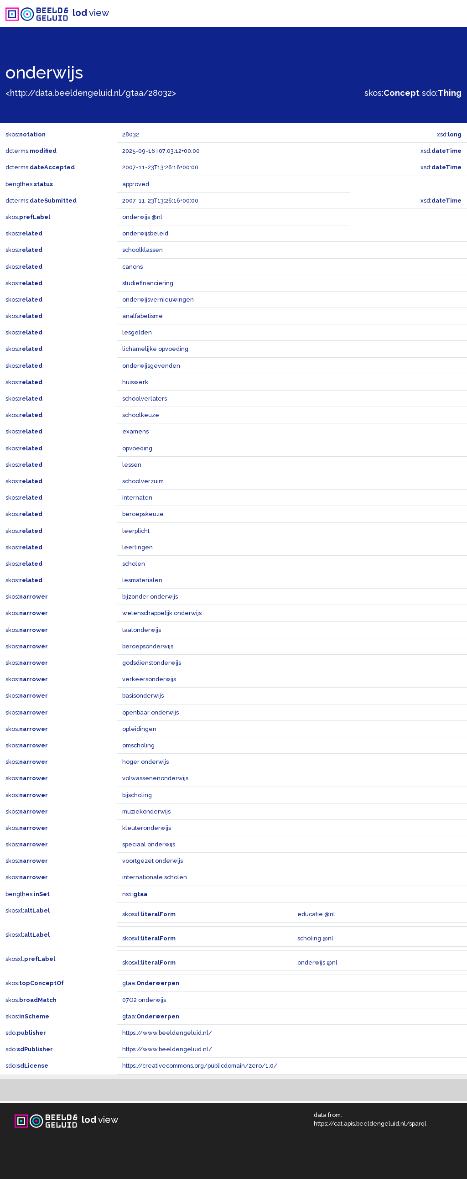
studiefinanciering (147, 283)
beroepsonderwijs (147, 646)
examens (135, 431)
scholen (133, 563)
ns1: (134, 894)
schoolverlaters (144, 398)
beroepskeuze (143, 514)
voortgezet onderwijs (152, 860)
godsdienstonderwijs (151, 662)
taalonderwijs (141, 629)
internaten (137, 497)
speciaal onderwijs (148, 844)
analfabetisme (142, 316)
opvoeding (137, 448)
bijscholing (137, 795)
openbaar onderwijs (150, 712)
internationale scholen (154, 877)
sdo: (442, 93)
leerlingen (137, 547)
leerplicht (136, 530)
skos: (392, 93)
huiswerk (135, 382)
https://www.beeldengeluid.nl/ (167, 1032)
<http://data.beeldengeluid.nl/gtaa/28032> (90, 93)
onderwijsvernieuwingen (158, 299)
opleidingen (139, 728)
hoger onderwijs (145, 761)
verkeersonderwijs (149, 679)
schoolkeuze (140, 415)
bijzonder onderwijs (150, 596)
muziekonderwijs (146, 811)
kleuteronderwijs (146, 827)
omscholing (138, 745)
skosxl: (27, 910)
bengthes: (29, 184)
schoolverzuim (143, 481)
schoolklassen (142, 249)
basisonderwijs (143, 695)
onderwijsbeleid (145, 233)
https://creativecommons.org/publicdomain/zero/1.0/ (199, 1065)
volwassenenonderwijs (155, 778)
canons (132, 266)
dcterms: (31, 150)
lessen (131, 464)
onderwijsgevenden (151, 365)
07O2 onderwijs (144, 999)
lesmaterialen (142, 580)
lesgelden (137, 332)
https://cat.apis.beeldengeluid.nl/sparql (370, 1123)
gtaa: (150, 983)
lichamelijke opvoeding (155, 348)
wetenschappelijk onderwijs (162, 613)
